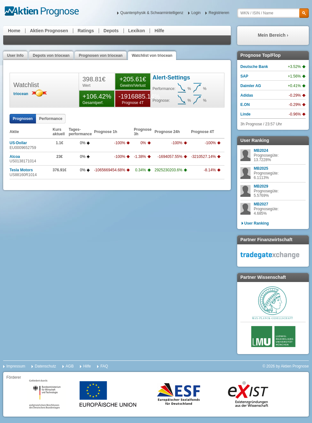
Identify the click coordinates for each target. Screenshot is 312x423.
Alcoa (15, 156)
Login (196, 13)
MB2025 (261, 168)
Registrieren (219, 13)
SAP (244, 76)
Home (14, 30)
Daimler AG (250, 86)
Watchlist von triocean (152, 55)
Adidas (246, 95)
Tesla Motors (21, 170)
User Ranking (256, 223)
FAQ (104, 366)
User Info (15, 55)
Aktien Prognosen (49, 30)
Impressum (15, 366)
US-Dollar (18, 143)
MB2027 (261, 204)
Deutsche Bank (254, 66)
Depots (110, 30)
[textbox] (273, 13)
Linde (245, 114)
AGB (70, 366)
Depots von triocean (51, 55)
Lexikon (136, 30)
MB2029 (261, 186)
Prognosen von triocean (100, 55)
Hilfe (159, 30)
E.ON (245, 104)
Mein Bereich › (273, 35)
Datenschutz (45, 366)
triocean (20, 94)
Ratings (86, 30)
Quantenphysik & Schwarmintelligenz (151, 13)
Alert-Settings (171, 77)
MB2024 (261, 150)
